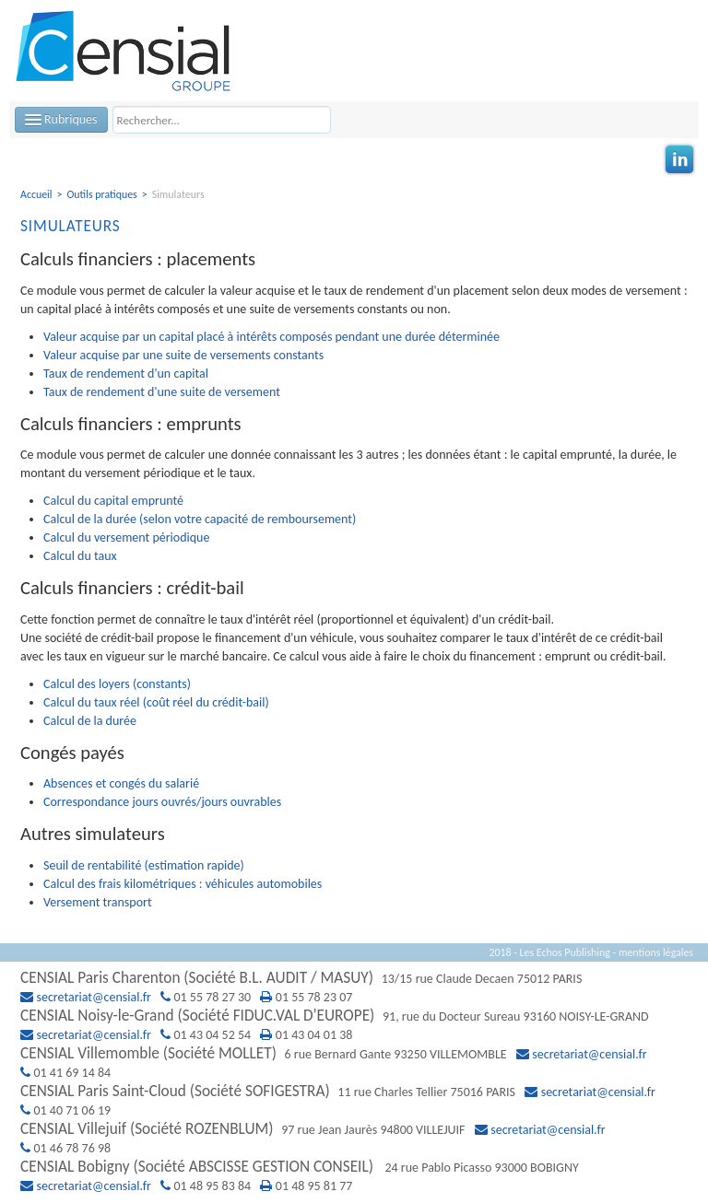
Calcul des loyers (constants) (117, 684)
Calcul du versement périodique (126, 537)
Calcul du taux (80, 556)
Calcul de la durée (89, 721)
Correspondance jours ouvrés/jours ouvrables (162, 802)
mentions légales (656, 952)
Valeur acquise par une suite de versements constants (183, 355)
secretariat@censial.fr (94, 997)
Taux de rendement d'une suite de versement (161, 392)
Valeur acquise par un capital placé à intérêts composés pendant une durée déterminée (271, 337)
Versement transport (97, 902)
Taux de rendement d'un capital (125, 373)
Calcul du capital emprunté (113, 500)
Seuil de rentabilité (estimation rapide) (143, 865)
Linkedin (679, 159)
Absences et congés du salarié (121, 783)
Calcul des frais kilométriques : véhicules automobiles (182, 884)
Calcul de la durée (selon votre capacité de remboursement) (199, 519)
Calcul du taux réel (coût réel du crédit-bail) (156, 702)
